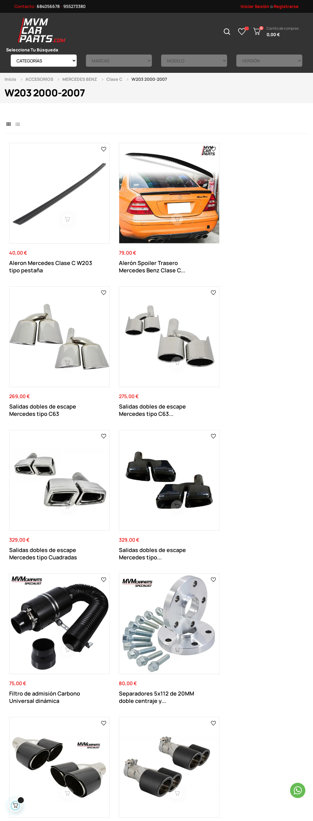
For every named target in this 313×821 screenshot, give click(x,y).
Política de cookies (115, 740)
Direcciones (165, 722)
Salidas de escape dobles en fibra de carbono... (33, 452)
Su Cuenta (164, 704)
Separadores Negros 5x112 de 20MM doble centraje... (37, 561)
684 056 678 (112, 634)
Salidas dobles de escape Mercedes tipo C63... (266, 233)
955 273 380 (152, 634)
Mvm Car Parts (59, 785)
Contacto (106, 704)
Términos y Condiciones (120, 722)
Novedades (222, 704)
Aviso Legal (107, 713)
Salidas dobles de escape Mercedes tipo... (117, 342)
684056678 (48, 6)
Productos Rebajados (232, 713)
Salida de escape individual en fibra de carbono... (188, 452)
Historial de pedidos (173, 731)
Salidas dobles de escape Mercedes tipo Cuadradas (38, 342)
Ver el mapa (284, 629)
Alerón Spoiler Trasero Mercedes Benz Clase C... (118, 233)
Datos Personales (171, 713)
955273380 (74, 6)
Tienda (217, 722)
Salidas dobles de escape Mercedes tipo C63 (190, 233)
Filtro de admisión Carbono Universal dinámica (185, 342)
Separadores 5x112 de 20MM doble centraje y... (269, 342)
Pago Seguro (109, 731)
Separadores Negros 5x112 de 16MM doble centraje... (112, 561)
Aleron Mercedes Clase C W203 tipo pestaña (42, 233)
